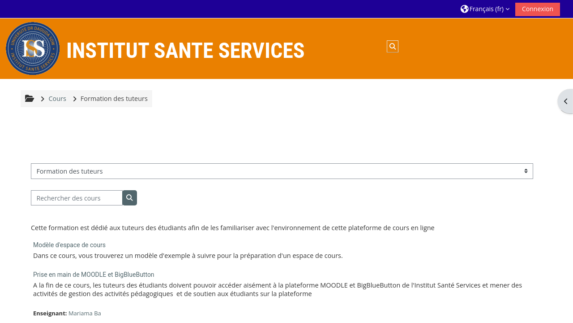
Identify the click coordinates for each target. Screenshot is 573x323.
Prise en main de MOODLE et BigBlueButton (93, 274)
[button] (485, 9)
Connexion (537, 8)
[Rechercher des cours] (77, 198)
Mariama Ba (84, 313)
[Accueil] (33, 48)
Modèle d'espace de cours (69, 245)
